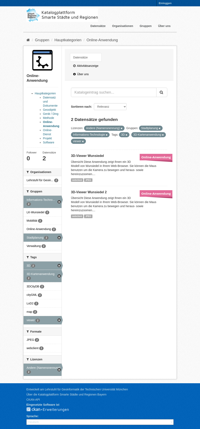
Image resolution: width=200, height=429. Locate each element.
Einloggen (165, 3)
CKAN (50, 409)
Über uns (164, 26)
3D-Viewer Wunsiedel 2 (89, 192)
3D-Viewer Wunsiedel (87, 156)
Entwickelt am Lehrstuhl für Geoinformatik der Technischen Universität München (77, 389)
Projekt (47, 138)
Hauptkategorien (67, 40)
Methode (48, 118)
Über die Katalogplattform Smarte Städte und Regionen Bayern (66, 394)
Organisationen (122, 26)
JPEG (88, 180)
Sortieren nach (81, 106)
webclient (77, 180)
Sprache (32, 416)
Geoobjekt (49, 109)
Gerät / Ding (50, 113)
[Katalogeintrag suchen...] (113, 92)
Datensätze (98, 26)
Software (48, 142)
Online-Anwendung (102, 40)
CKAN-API (33, 399)
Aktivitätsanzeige (85, 65)
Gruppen (146, 26)
